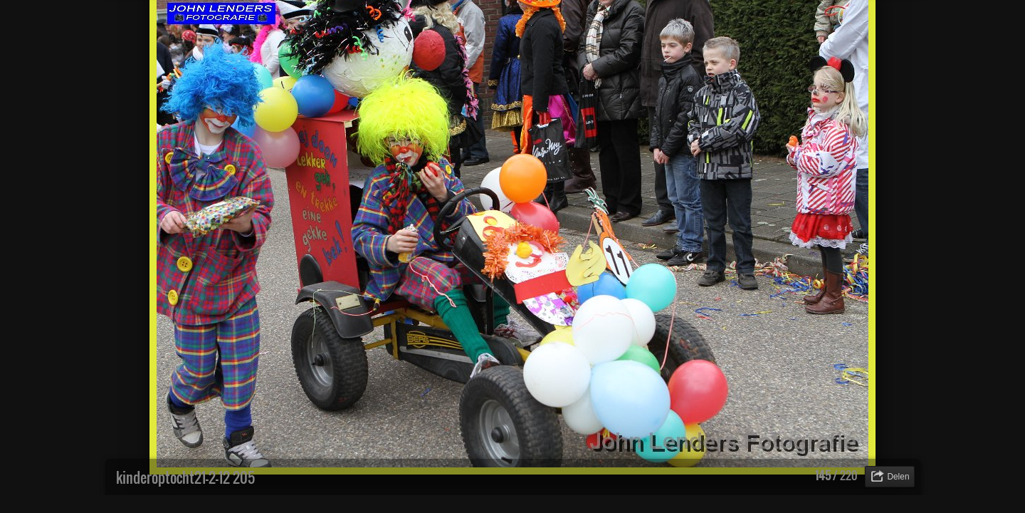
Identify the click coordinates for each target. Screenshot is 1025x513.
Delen (898, 477)
